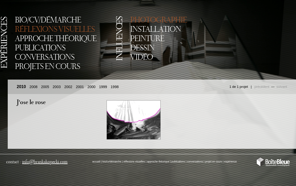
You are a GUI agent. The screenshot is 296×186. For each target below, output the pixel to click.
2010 (21, 86)
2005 (45, 87)
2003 (57, 87)
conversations (195, 161)
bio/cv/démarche (111, 161)
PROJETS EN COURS (47, 67)
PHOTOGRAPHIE (158, 20)
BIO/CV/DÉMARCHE (48, 20)
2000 (91, 87)
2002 (68, 87)
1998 (115, 87)
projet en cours (213, 161)
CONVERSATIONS (44, 57)
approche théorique (158, 161)
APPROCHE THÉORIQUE (56, 39)
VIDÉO (141, 57)
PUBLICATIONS (40, 48)
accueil (96, 161)
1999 (103, 87)
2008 (33, 87)
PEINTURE (147, 39)
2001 (80, 87)
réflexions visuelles (134, 161)
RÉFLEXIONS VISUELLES (55, 29)
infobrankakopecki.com (44, 162)
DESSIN (142, 48)
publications (178, 161)
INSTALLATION (155, 29)
